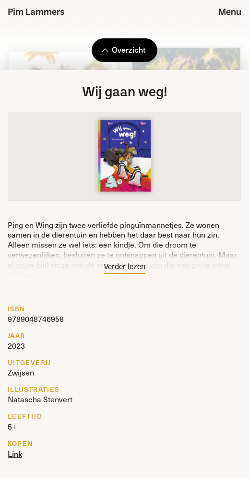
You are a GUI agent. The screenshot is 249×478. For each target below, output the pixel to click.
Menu (229, 12)
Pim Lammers (36, 12)
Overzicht (123, 49)
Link (15, 453)
